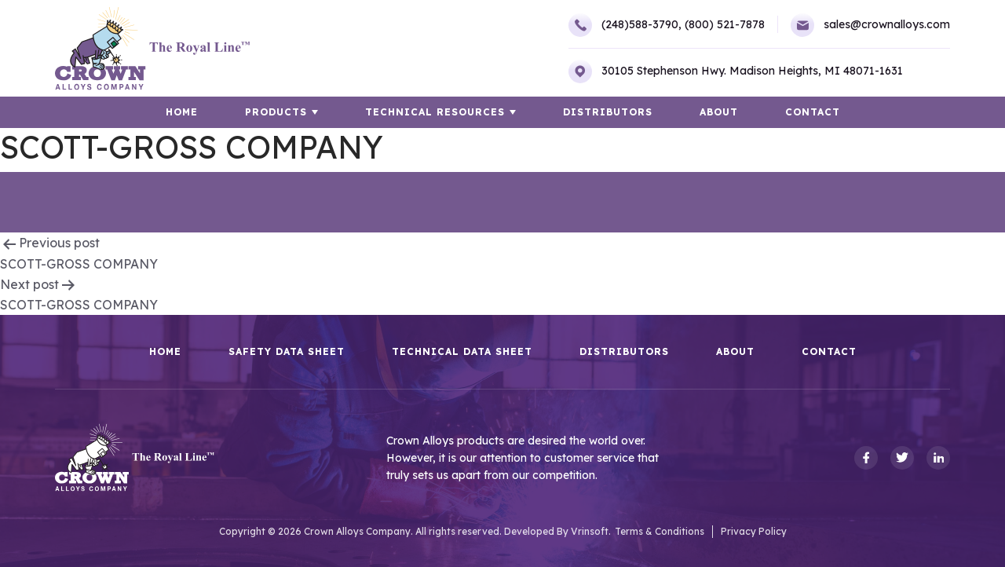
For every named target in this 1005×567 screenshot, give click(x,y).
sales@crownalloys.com (870, 25)
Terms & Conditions (659, 531)
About (719, 112)
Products (276, 112)
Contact (812, 112)
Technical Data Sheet (462, 351)
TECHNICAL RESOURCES (435, 112)
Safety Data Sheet (286, 351)
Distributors (607, 112)
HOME (182, 112)
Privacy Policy (754, 531)
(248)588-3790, (625, 25)
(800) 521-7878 (725, 24)
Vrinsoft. (591, 531)
